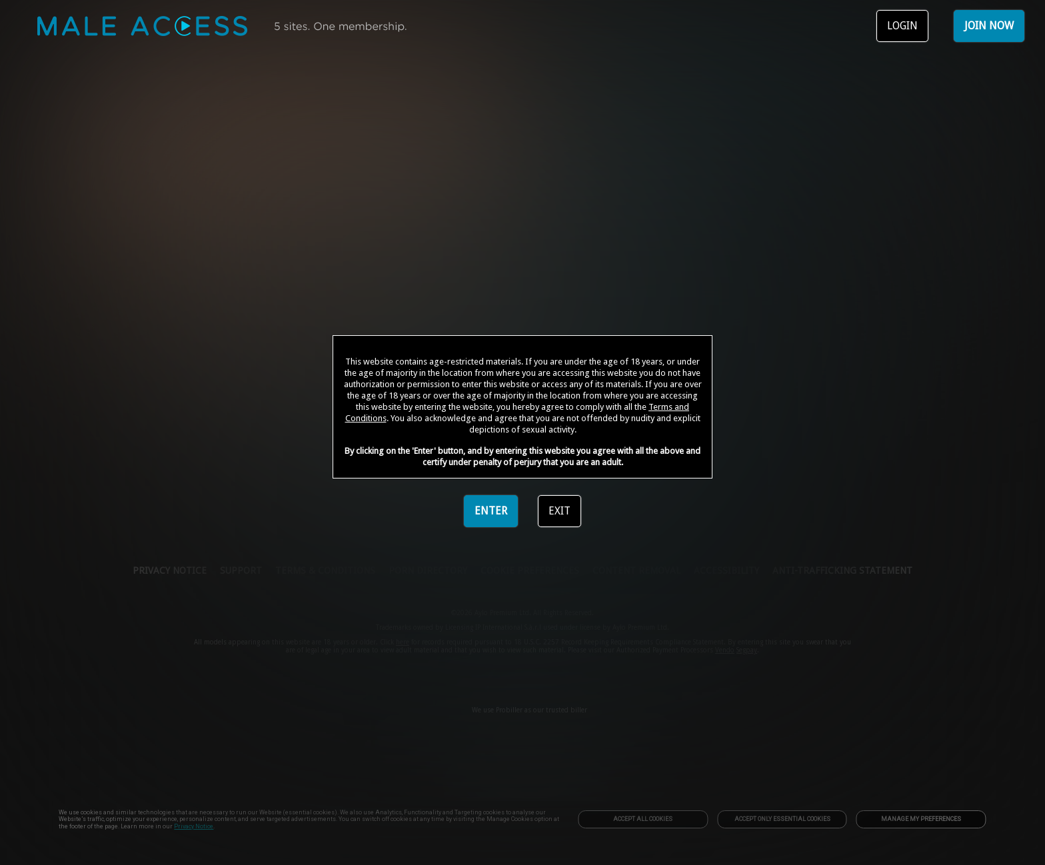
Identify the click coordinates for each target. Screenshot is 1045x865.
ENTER (491, 510)
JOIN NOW (989, 25)
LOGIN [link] (902, 25)
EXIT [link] (559, 510)
